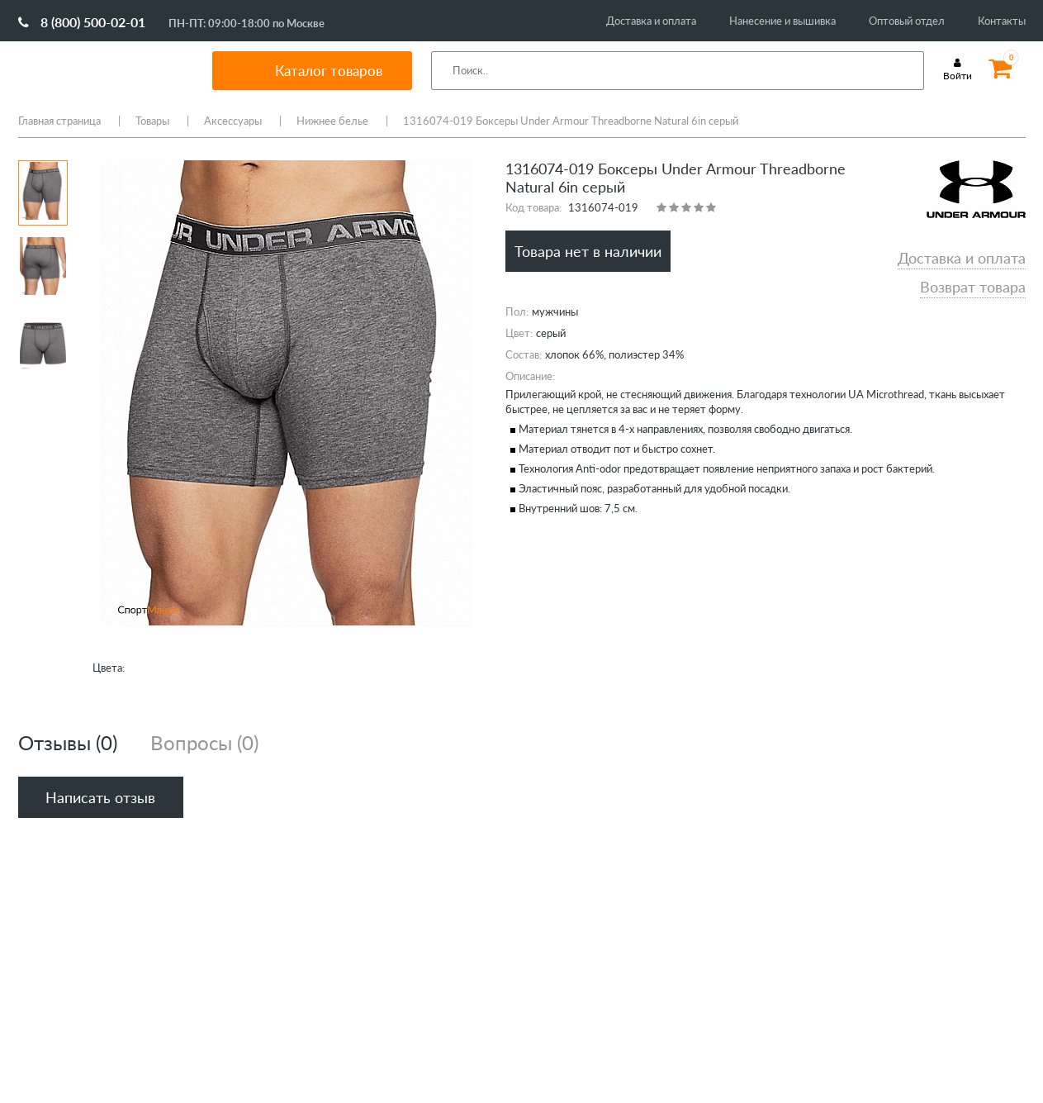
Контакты (1002, 20)
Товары (152, 120)
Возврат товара (973, 287)
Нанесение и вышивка (782, 20)
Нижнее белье (332, 120)
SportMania (95, 70)
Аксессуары (233, 120)
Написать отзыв (100, 797)
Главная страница (59, 120)
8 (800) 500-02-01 (81, 22)
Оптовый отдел (907, 20)
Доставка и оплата (651, 20)
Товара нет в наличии (587, 251)
